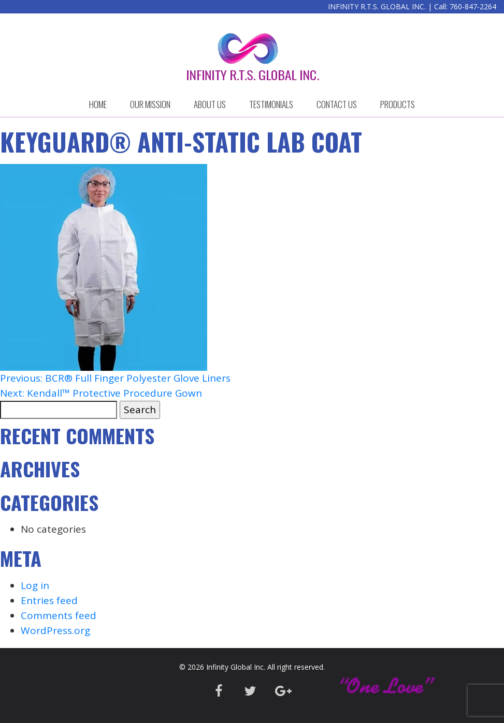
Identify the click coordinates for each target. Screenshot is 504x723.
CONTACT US (336, 104)
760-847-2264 (473, 6)
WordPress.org (55, 630)
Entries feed (49, 600)
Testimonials (271, 104)
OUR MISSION (150, 104)
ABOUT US (210, 104)
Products (397, 104)
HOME (98, 104)
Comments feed (58, 615)
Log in (35, 585)
